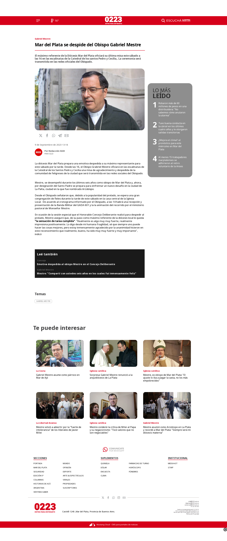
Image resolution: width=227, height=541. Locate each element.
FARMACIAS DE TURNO (139, 463)
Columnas (38, 479)
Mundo (66, 463)
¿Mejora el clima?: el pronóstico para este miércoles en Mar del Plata (170, 144)
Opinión (67, 467)
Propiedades (69, 483)
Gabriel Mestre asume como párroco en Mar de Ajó (58, 376)
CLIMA (103, 475)
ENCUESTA (105, 471)
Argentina (38, 487)
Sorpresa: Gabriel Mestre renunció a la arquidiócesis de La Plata (111, 376)
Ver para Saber (40, 492)
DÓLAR (104, 467)
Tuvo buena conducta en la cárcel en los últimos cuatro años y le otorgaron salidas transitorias (172, 128)
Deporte (67, 471)
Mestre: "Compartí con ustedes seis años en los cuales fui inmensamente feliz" (86, 273)
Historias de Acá (42, 483)
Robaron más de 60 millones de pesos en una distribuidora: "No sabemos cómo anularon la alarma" (172, 109)
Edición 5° (38, 475)
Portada (37, 463)
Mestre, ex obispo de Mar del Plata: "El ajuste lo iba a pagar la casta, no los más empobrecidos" (165, 377)
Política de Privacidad (192, 514)
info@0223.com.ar (193, 501)
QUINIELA (105, 463)
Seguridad (38, 471)
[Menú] (38, 20)
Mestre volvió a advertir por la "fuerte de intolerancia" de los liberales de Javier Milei (58, 429)
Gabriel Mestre (43, 38)
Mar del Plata (40, 467)
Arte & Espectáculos (73, 475)
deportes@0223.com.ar (192, 503)
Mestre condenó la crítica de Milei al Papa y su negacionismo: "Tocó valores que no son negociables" (113, 429)
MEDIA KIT (173, 463)
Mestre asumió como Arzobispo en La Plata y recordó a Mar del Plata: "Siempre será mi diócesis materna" (167, 429)
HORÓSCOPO (135, 467)
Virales (66, 479)
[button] (54, 135)
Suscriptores (70, 487)
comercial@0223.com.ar (192, 505)
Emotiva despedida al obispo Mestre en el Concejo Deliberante (76, 264)
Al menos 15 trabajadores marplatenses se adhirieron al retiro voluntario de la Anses (172, 162)
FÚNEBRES (133, 471)
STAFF (170, 467)
